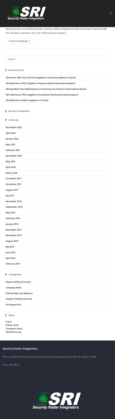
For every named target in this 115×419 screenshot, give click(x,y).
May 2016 (10, 212)
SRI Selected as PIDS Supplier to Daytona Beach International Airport (40, 83)
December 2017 (13, 178)
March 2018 (11, 172)
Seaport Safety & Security (19, 298)
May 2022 (10, 144)
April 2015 (10, 258)
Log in (9, 321)
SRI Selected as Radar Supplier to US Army (27, 100)
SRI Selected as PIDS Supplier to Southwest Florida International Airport (42, 94)
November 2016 (14, 201)
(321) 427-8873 (11, 364)
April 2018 (10, 167)
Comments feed (14, 328)
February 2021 (13, 149)
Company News (13, 287)
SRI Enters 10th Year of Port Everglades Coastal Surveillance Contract (41, 77)
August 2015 (12, 240)
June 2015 (10, 252)
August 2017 (12, 189)
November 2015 (14, 235)
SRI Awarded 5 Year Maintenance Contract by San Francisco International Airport (46, 88)
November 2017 (14, 184)
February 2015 (13, 263)
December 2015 (13, 229)
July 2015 (10, 246)
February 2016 (13, 218)
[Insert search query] (57, 59)
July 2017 (10, 195)
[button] (110, 13)
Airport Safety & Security (18, 281)
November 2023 (14, 127)
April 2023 (10, 133)
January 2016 (12, 223)
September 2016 (14, 206)
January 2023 (12, 138)
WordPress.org (13, 331)
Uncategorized (13, 304)
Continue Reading (21, 40)
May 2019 (10, 161)
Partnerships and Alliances (19, 293)
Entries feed (12, 325)
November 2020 (14, 155)
